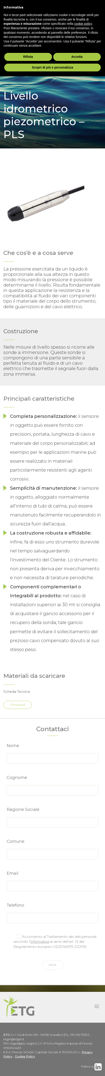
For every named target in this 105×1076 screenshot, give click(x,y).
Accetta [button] (77, 56)
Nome (13, 745)
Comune (15, 841)
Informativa (39, 941)
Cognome (17, 777)
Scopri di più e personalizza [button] (52, 67)
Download (17, 704)
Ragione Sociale (23, 809)
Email (12, 873)
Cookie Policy (25, 1056)
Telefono (15, 905)
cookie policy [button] (83, 23)
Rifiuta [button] (28, 56)
